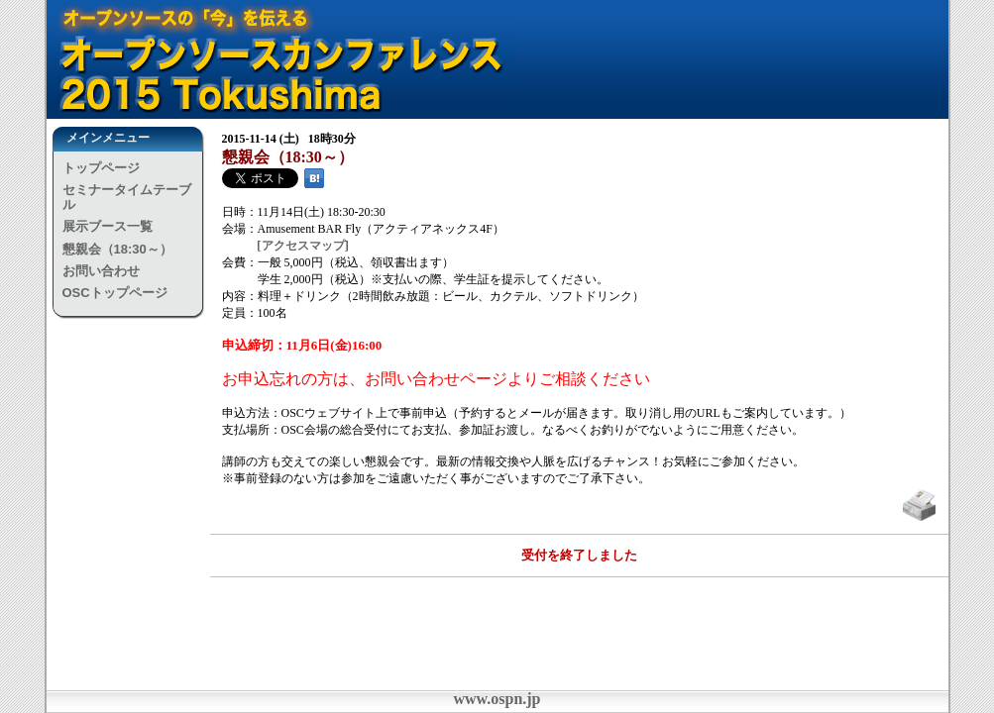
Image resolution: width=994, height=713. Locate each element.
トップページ (101, 167)
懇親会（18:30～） (117, 249)
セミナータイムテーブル (126, 196)
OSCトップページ (114, 292)
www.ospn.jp (496, 698)
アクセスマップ (303, 246)
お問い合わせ (101, 270)
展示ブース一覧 (107, 226)
